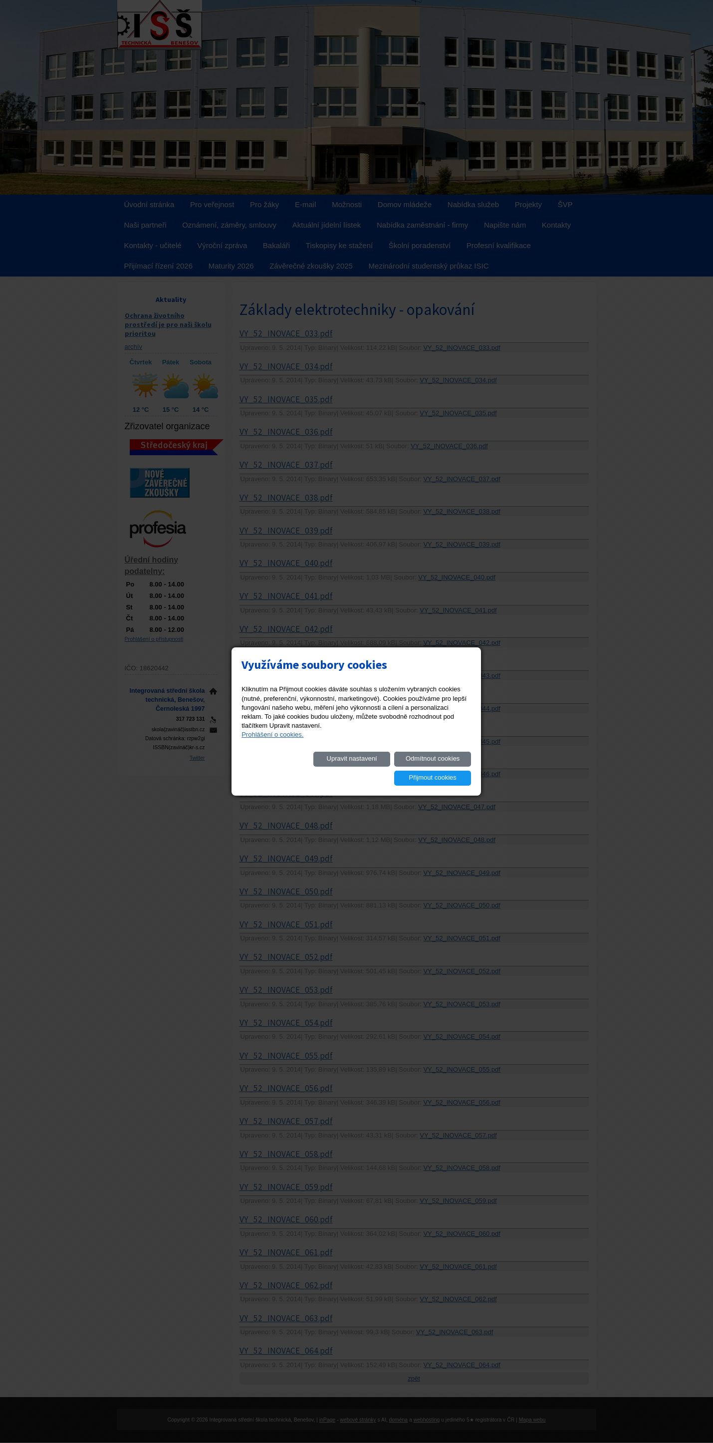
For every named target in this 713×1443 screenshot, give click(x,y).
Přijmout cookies (435, 768)
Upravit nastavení (283, 768)
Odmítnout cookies (359, 768)
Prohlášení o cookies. (272, 744)
